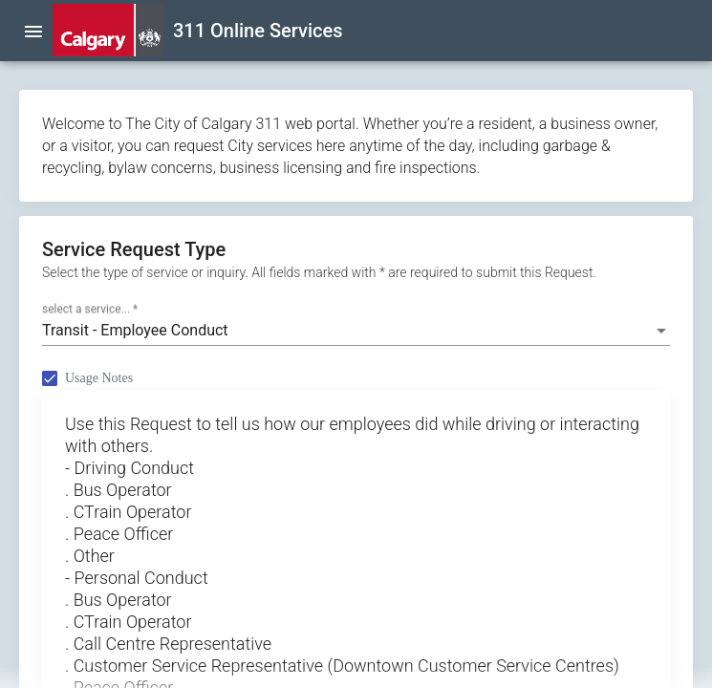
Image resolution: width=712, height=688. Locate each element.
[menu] (33, 30)
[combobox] (356, 330)
